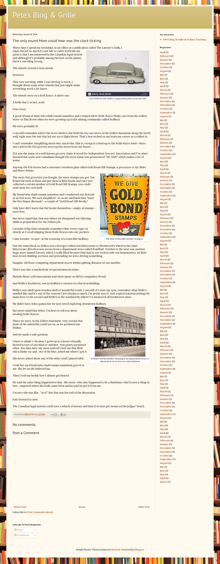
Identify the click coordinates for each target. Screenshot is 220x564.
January (164, 59)
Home (82, 507)
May (162, 82)
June (162, 78)
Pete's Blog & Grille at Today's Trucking (184, 39)
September (166, 112)
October (164, 67)
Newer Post (19, 507)
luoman (116, 549)
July (162, 74)
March (163, 90)
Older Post (144, 507)
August (164, 71)
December (165, 63)
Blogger (139, 549)
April (162, 52)
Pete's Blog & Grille (44, 15)
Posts (19, 529)
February (165, 56)
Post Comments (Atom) (40, 512)
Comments (22, 535)
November (166, 105)
